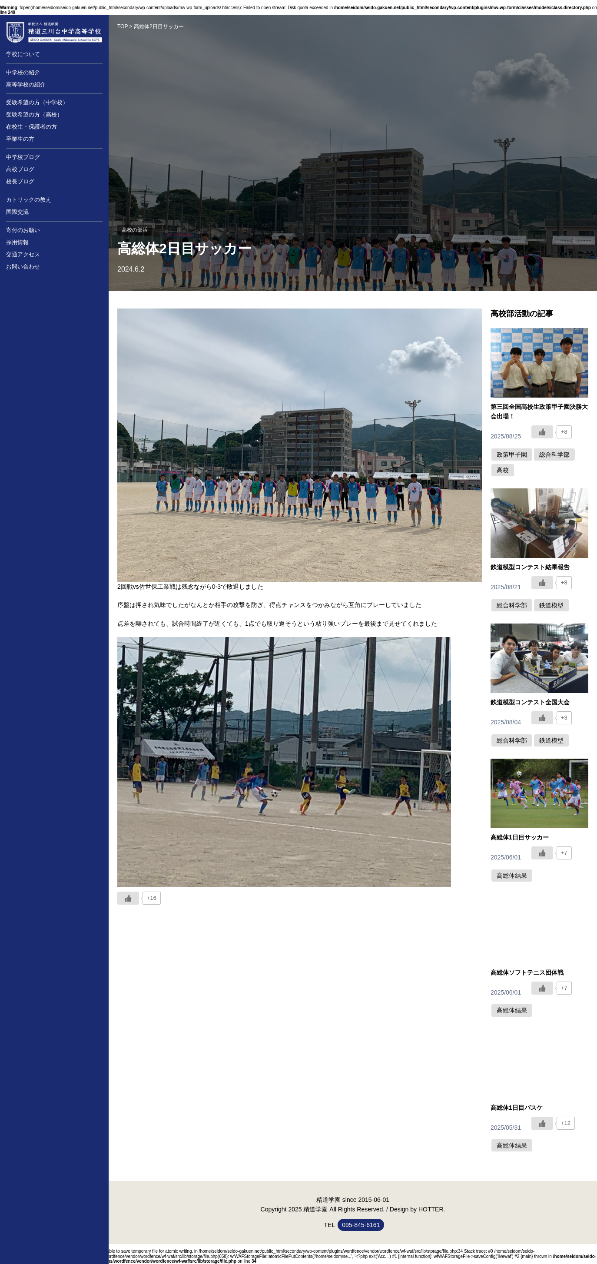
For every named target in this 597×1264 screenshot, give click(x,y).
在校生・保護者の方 (31, 126)
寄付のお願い (23, 230)
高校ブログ (20, 169)
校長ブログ (20, 181)
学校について (23, 54)
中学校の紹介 (23, 72)
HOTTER (431, 1209)
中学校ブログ (23, 157)
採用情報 (17, 242)
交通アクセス (23, 254)
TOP (122, 26)
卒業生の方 (20, 139)
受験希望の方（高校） (34, 114)
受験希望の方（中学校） (37, 102)
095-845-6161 (361, 1224)
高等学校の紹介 (26, 84)
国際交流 (17, 212)
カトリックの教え (28, 199)
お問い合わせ (23, 266)
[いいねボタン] (128, 898)
